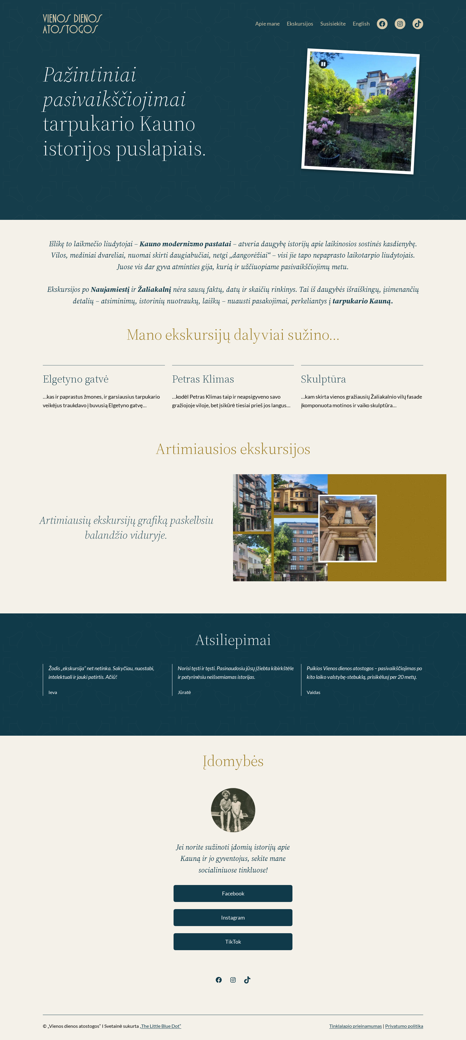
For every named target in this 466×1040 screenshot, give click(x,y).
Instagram (233, 917)
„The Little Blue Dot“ (160, 1026)
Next (398, 158)
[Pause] (323, 64)
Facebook (233, 893)
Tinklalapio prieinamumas (355, 1026)
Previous (387, 157)
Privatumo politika (404, 1026)
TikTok (233, 941)
